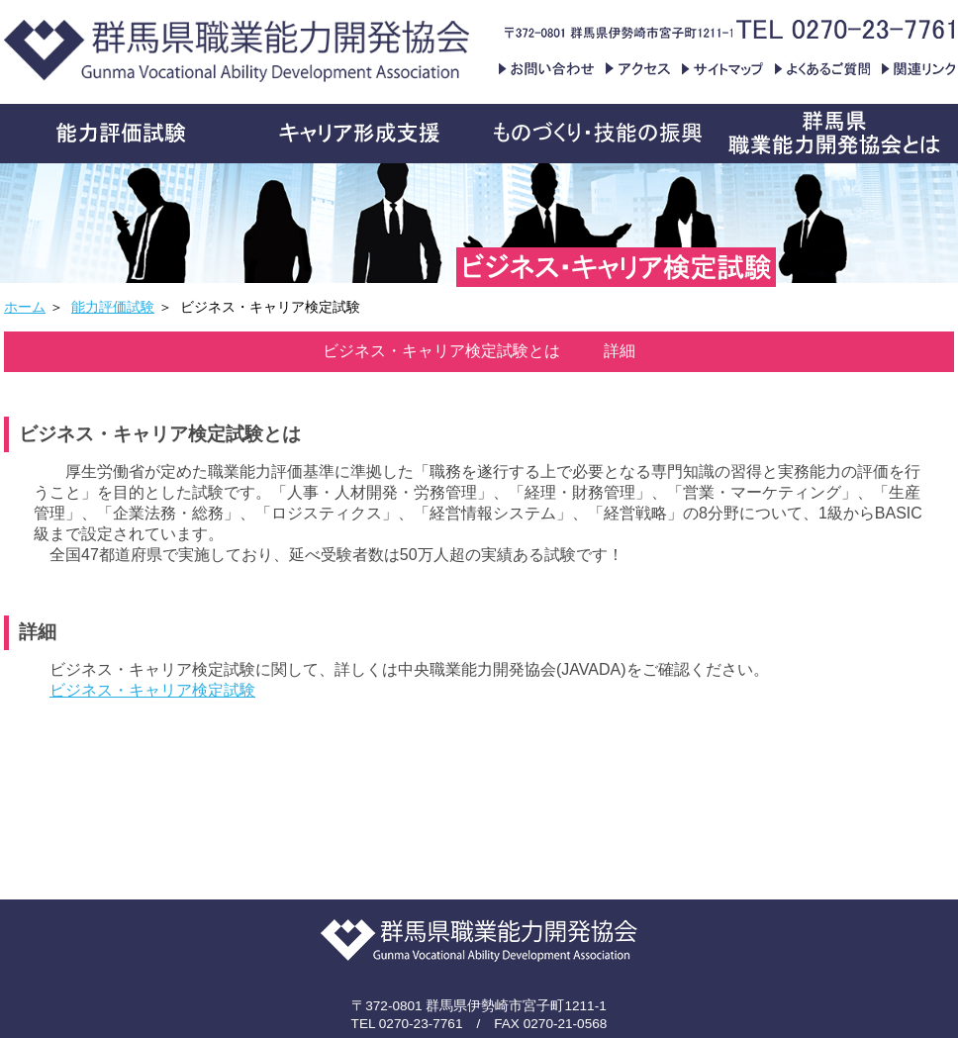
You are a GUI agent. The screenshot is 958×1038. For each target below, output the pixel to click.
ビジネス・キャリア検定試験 (152, 690)
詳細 (619, 350)
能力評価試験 (112, 307)
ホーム (25, 307)
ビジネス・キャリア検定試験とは (441, 350)
